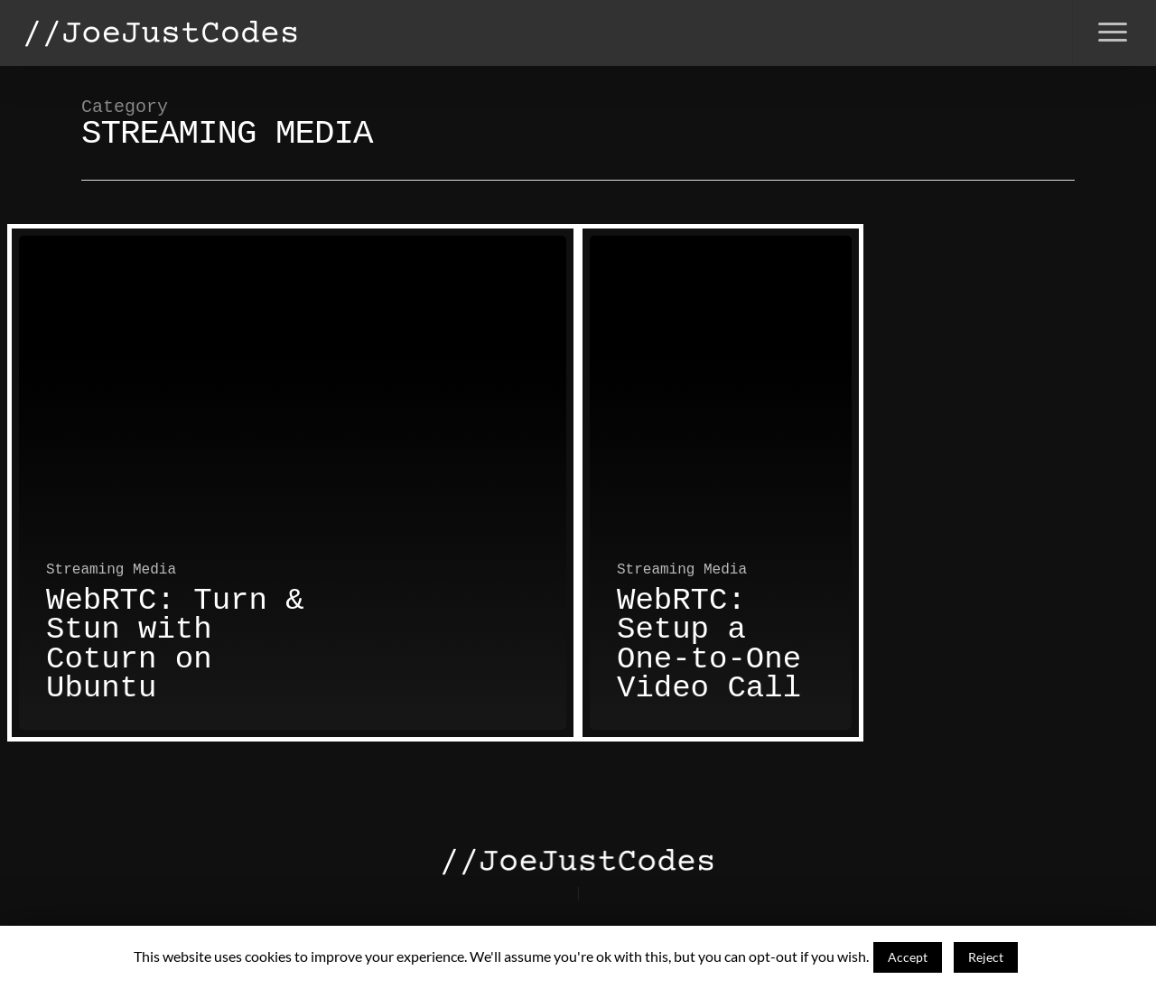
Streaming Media (111, 570)
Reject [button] (985, 957)
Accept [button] (908, 957)
